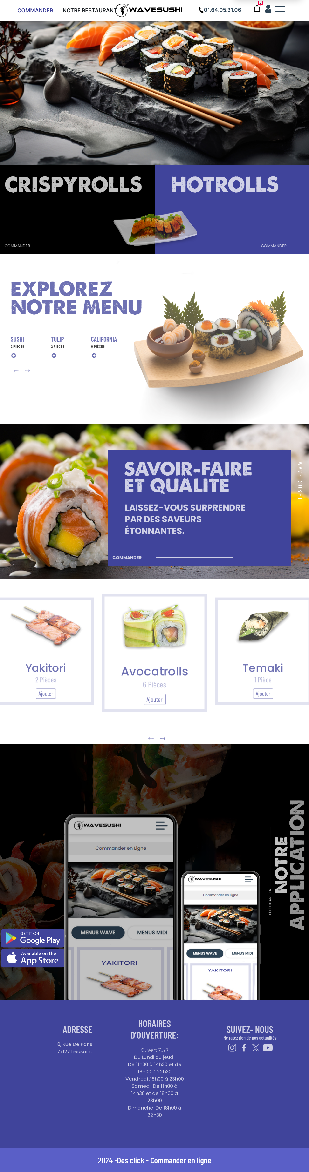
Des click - (133, 1160)
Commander (35, 10)
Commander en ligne (180, 1160)
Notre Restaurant (90, 10)
